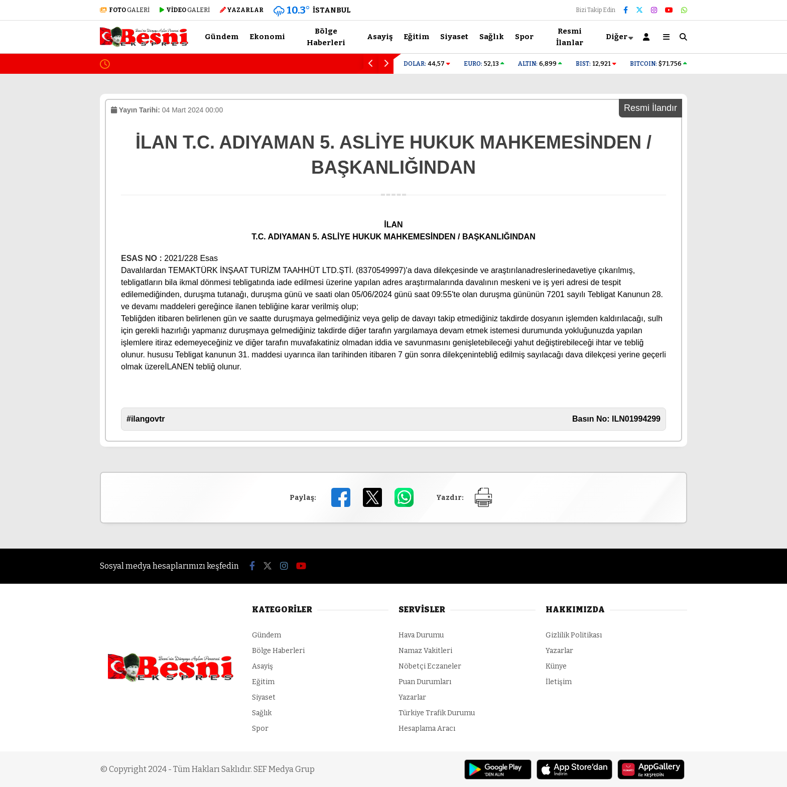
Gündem (221, 36)
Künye (556, 666)
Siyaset (454, 36)
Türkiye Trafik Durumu (437, 713)
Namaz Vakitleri (425, 650)
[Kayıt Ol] (648, 37)
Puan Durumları (425, 682)
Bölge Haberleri (326, 37)
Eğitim (416, 36)
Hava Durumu (421, 635)
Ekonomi (267, 36)
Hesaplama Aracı (427, 728)
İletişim (559, 682)
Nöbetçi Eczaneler (430, 666)
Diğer (616, 36)
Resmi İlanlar (569, 37)
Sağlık (491, 36)
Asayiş (379, 36)
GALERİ (125, 10)
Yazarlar (412, 697)
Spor (524, 36)
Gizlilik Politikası (574, 635)
